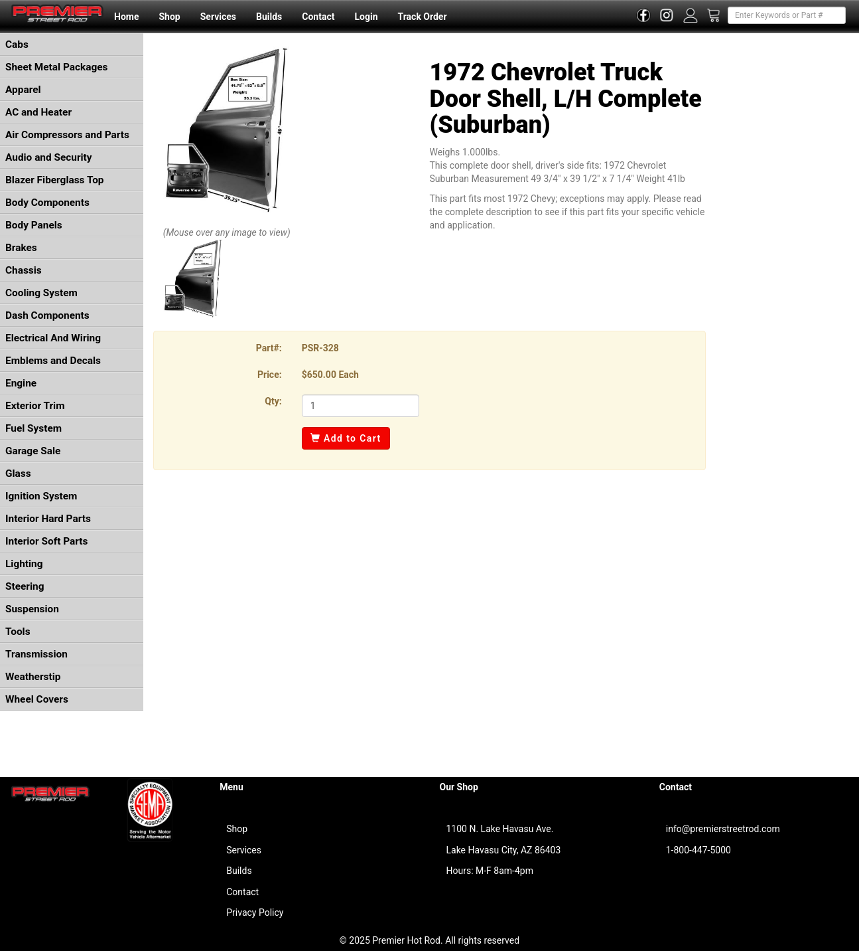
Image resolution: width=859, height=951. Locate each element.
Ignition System (41, 496)
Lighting (24, 564)
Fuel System (33, 428)
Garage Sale (32, 451)
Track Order (421, 16)
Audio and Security (48, 157)
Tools (18, 632)
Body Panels (33, 225)
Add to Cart (345, 438)
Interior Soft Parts (46, 541)
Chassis (23, 270)
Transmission (36, 654)
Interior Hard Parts (48, 519)
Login (365, 16)
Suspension (32, 609)
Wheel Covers (36, 699)
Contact (318, 16)
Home (126, 16)
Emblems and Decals (53, 361)
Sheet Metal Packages (56, 67)
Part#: (269, 348)
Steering (24, 586)
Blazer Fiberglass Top (54, 180)
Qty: (273, 401)
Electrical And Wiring (53, 338)
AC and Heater (38, 112)
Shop (169, 16)
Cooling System (41, 293)
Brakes (21, 248)
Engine (20, 383)
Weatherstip (32, 677)
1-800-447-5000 (698, 850)
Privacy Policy (254, 912)
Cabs (17, 44)
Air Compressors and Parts (67, 135)
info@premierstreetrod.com (723, 828)
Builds (269, 16)
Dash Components (47, 315)
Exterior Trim (35, 406)
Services (218, 16)
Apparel (23, 90)
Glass (18, 473)
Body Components (47, 203)
